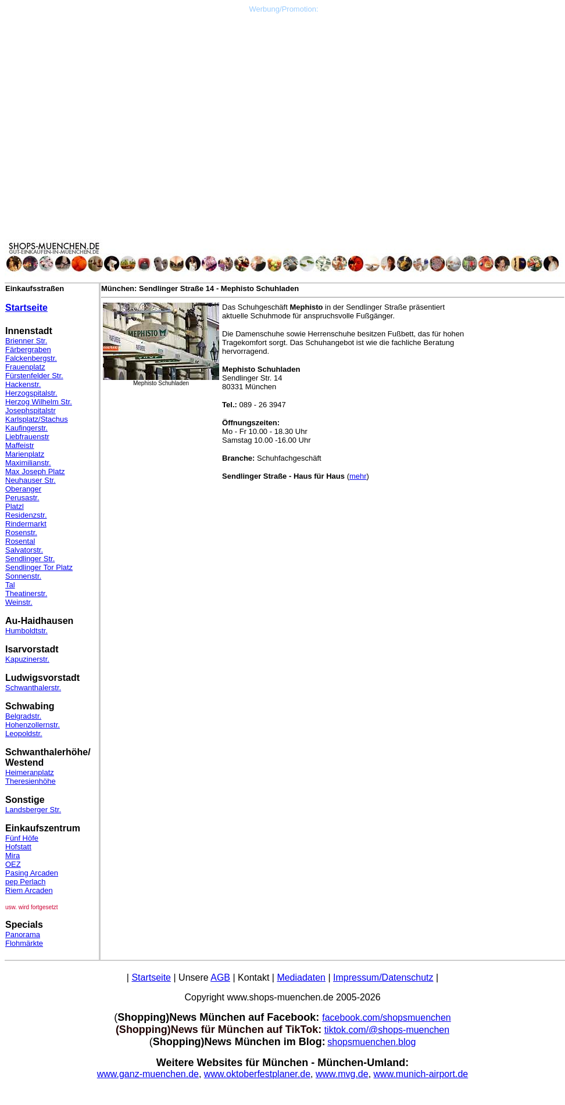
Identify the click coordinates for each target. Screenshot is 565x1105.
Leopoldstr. (23, 733)
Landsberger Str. (33, 809)
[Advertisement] (284, 94)
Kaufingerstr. (26, 428)
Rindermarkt (26, 523)
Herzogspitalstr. (31, 393)
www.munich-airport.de (421, 1074)
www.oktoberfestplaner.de (257, 1074)
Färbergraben (28, 349)
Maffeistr (19, 445)
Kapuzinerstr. (27, 659)
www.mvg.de (342, 1074)
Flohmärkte (24, 943)
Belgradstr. (23, 716)
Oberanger (23, 489)
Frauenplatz (25, 367)
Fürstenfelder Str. (34, 375)
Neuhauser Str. (30, 480)
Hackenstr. (23, 384)
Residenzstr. (26, 515)
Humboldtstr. (26, 630)
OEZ (13, 864)
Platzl (14, 506)
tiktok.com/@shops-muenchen (386, 1030)
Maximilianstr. (28, 462)
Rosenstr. (21, 532)
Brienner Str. (26, 340)
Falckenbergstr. (31, 358)
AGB (220, 977)
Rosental (20, 541)
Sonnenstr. (23, 576)
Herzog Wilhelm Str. (38, 401)
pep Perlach (25, 881)
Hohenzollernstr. (32, 724)
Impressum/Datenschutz (383, 977)
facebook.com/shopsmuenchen (386, 1018)
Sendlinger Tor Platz (39, 567)
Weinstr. (19, 602)
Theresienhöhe (30, 781)
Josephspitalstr (30, 410)
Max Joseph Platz (35, 471)
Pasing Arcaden (31, 873)
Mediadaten (301, 977)
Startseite (26, 308)
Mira (12, 855)
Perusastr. (22, 497)
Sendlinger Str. (30, 558)
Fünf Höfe (21, 838)
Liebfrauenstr (27, 436)
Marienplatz (24, 454)
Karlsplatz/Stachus (36, 419)
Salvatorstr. (24, 550)
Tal (10, 584)
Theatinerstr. (26, 593)
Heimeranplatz (29, 772)
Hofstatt (18, 846)
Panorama (22, 934)
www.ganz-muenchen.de (148, 1074)
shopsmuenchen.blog (371, 1042)
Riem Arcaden (29, 890)
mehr (358, 476)
